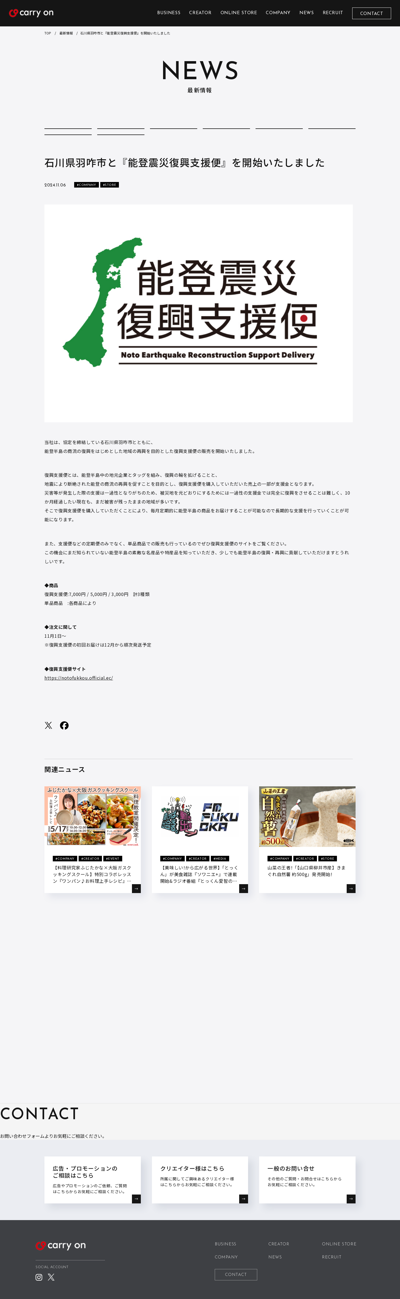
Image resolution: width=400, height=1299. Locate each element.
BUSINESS (168, 13)
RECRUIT (333, 13)
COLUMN (121, 135)
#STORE (109, 208)
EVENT (279, 135)
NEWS (306, 13)
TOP (47, 33)
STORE (121, 153)
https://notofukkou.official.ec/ (78, 701)
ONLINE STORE (239, 13)
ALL (68, 135)
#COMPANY (86, 208)
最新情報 (66, 33)
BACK (200, 946)
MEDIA (332, 135)
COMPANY (278, 13)
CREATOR (200, 13)
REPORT (68, 153)
